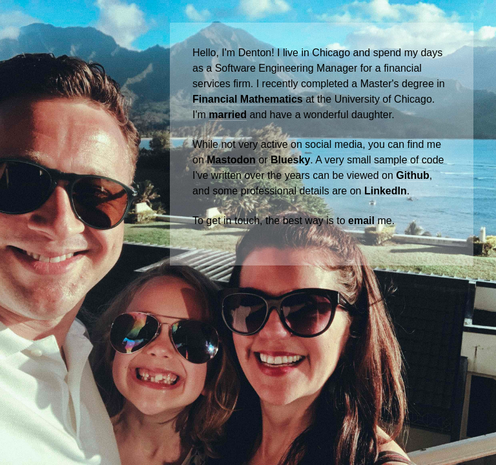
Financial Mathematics (247, 99)
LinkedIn (385, 190)
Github (412, 175)
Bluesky (290, 159)
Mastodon (231, 159)
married (228, 114)
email (361, 220)
